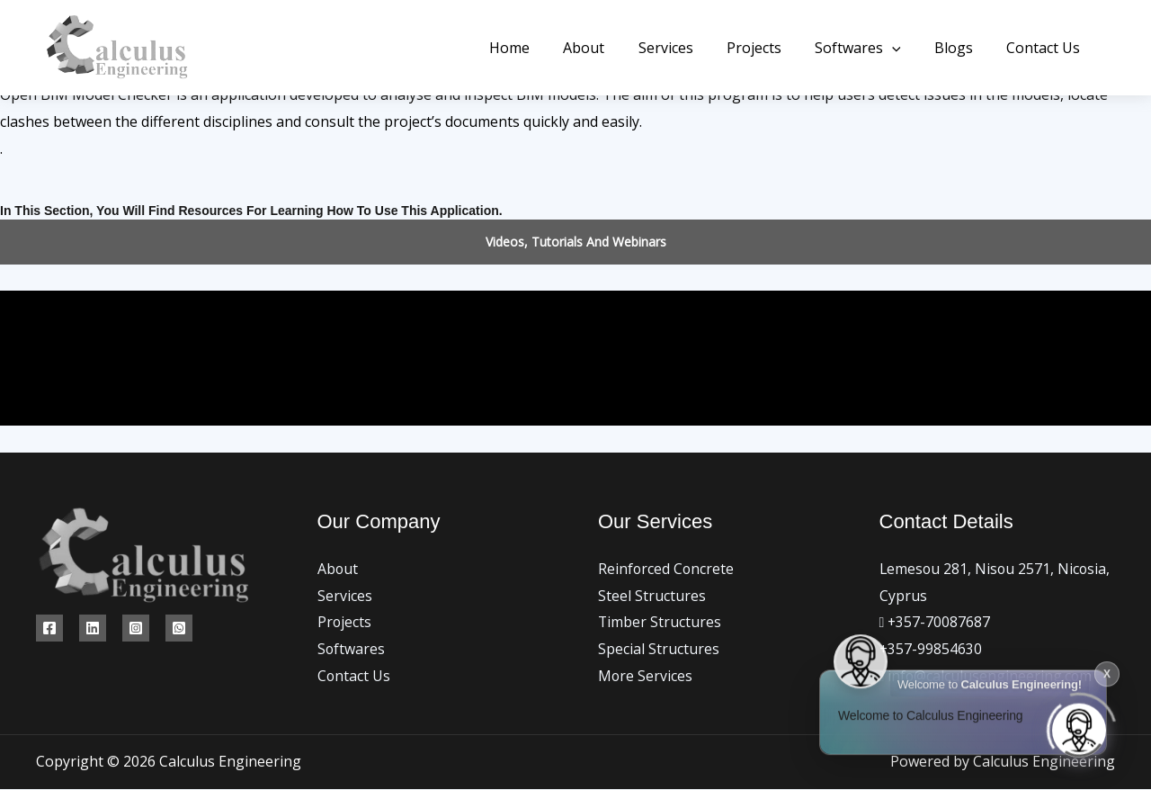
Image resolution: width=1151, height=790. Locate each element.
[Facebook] (49, 628)
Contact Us (1046, 48)
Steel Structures (652, 596)
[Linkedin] (92, 628)
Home (540, 48)
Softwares (869, 48)
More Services (645, 676)
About (609, 48)
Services (686, 48)
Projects (770, 48)
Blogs (960, 48)
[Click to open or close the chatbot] (1079, 725)
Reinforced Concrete (667, 569)
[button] (904, 48)
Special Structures (658, 649)
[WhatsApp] (178, 628)
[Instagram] (135, 628)
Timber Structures (660, 622)
